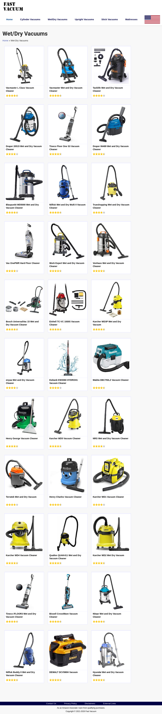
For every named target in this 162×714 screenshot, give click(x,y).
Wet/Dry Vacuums (57, 19)
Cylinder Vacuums (30, 19)
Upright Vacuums (84, 19)
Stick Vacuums (109, 19)
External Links (109, 703)
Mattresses (131, 19)
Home (9, 19)
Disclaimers (90, 703)
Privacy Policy (70, 703)
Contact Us (51, 703)
